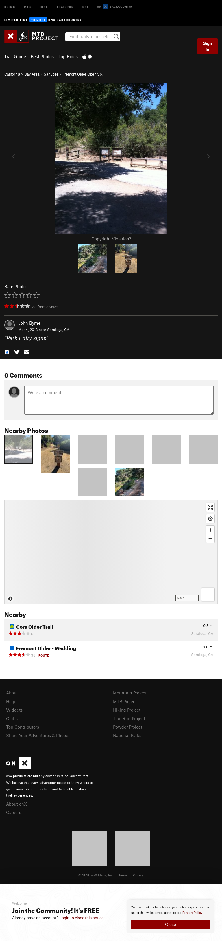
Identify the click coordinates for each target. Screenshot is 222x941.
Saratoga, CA (58, 329)
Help (10, 701)
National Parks (127, 735)
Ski (85, 6)
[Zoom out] (210, 538)
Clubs (12, 718)
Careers (13, 812)
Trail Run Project (129, 718)
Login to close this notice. (82, 918)
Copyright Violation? (111, 238)
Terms (123, 875)
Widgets (14, 709)
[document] (170, 917)
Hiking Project (126, 709)
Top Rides (68, 56)
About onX (16, 803)
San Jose (51, 74)
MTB (27, 6)
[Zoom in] (210, 530)
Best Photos (42, 56)
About (12, 692)
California (12, 74)
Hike (44, 6)
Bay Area (32, 74)
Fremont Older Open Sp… (83, 74)
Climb (9, 6)
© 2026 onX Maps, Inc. (96, 875)
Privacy (138, 875)
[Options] (207, 594)
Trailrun (65, 6)
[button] (7, 351)
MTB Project (125, 701)
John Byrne (29, 323)
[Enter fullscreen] (210, 507)
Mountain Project (130, 692)
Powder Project (127, 726)
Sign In (207, 46)
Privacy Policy (192, 913)
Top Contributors (22, 726)
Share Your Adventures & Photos (37, 735)
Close (170, 924)
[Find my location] (210, 518)
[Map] (111, 552)
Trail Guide (15, 56)
